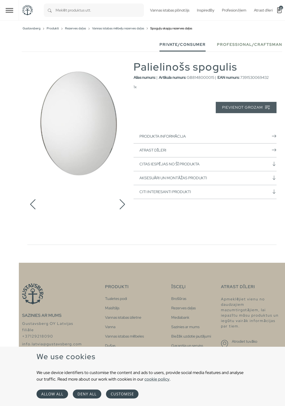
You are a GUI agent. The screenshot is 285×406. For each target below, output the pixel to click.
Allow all (52, 394)
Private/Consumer (182, 44)
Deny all (87, 394)
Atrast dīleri (208, 150)
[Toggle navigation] (9, 10)
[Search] (50, 10)
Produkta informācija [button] (208, 136)
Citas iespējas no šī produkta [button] (208, 164)
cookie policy (157, 379)
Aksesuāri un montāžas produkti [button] (208, 177)
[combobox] (100, 10)
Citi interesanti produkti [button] (208, 191)
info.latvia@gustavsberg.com (52, 344)
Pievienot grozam (246, 107)
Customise (122, 394)
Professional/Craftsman (249, 44)
